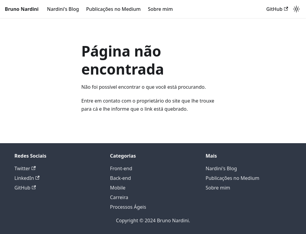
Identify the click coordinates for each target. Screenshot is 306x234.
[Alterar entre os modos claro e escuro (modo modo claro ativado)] (296, 9)
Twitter (25, 168)
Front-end (121, 168)
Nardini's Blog (63, 9)
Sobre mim (160, 9)
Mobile (117, 187)
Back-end (120, 178)
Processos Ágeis (128, 207)
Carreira (119, 197)
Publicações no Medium (113, 9)
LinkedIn (26, 178)
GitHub (277, 9)
